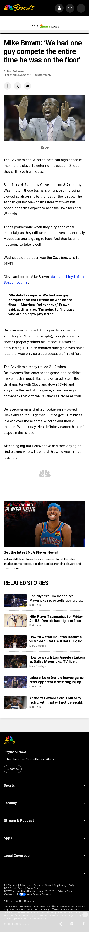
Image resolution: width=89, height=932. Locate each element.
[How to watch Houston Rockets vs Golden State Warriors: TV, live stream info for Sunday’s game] (15, 641)
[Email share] (27, 85)
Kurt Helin (35, 604)
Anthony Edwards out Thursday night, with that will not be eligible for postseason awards (56, 700)
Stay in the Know (15, 752)
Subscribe (13, 769)
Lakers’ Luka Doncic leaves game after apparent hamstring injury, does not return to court (56, 680)
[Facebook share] (7, 85)
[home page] (19, 8)
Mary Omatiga (37, 645)
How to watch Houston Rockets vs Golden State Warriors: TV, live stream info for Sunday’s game (56, 639)
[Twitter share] (17, 85)
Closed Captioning (55, 885)
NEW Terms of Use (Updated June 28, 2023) (29, 891)
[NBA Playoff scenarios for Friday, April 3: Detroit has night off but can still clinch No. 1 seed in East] (15, 620)
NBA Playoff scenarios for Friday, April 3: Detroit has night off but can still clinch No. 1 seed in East (56, 618)
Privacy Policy (66, 891)
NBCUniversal (27, 900)
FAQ (71, 885)
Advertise (25, 885)
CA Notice (10, 894)
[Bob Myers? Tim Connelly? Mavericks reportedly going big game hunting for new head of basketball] (15, 600)
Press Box (32, 888)
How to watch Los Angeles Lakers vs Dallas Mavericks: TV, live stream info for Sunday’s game (57, 659)
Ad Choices (10, 885)
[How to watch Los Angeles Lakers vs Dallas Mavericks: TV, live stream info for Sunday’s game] (15, 661)
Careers (37, 885)
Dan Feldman (15, 71)
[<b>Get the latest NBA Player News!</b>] (44, 524)
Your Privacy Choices (39, 894)
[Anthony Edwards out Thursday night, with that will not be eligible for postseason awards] (15, 702)
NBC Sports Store (14, 888)
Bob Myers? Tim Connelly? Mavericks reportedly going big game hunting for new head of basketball (55, 598)
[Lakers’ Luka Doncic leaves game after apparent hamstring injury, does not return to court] (15, 682)
